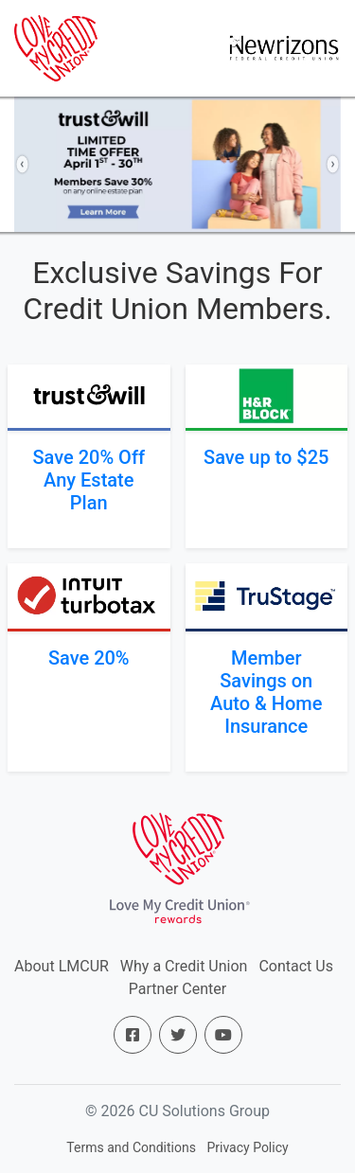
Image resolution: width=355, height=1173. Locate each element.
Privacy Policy (247, 1147)
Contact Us (295, 966)
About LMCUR (61, 966)
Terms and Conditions (131, 1147)
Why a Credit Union (184, 966)
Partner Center (177, 989)
